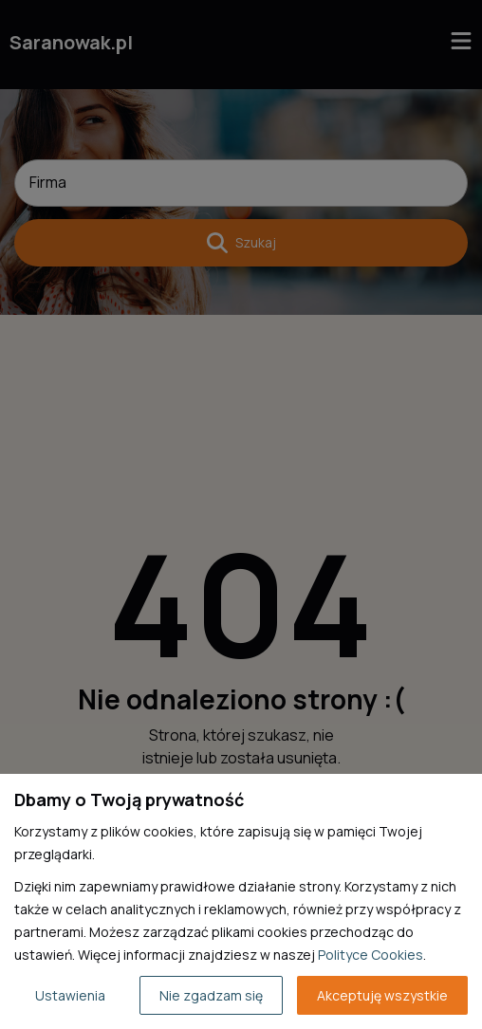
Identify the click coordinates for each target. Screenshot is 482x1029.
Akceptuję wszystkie (382, 995)
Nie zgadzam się (211, 995)
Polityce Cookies (370, 955)
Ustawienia (70, 995)
